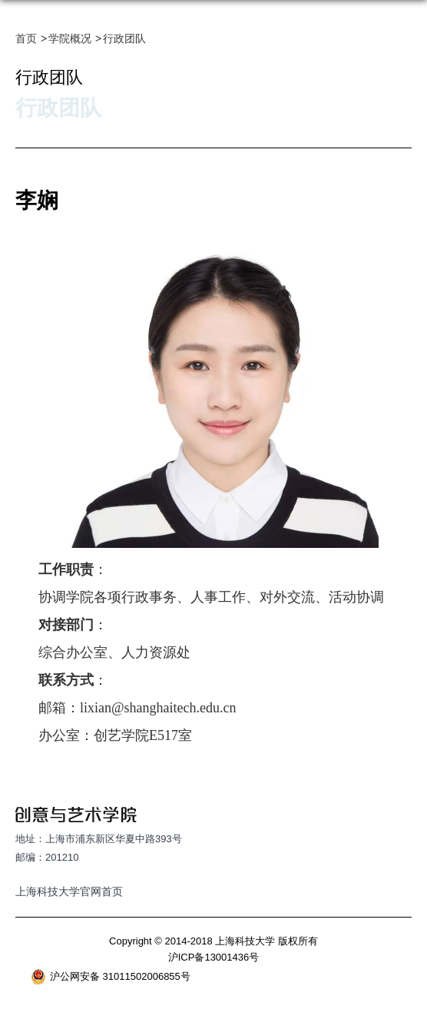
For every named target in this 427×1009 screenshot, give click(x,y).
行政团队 (124, 38)
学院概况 (69, 38)
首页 (26, 38)
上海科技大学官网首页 (69, 891)
